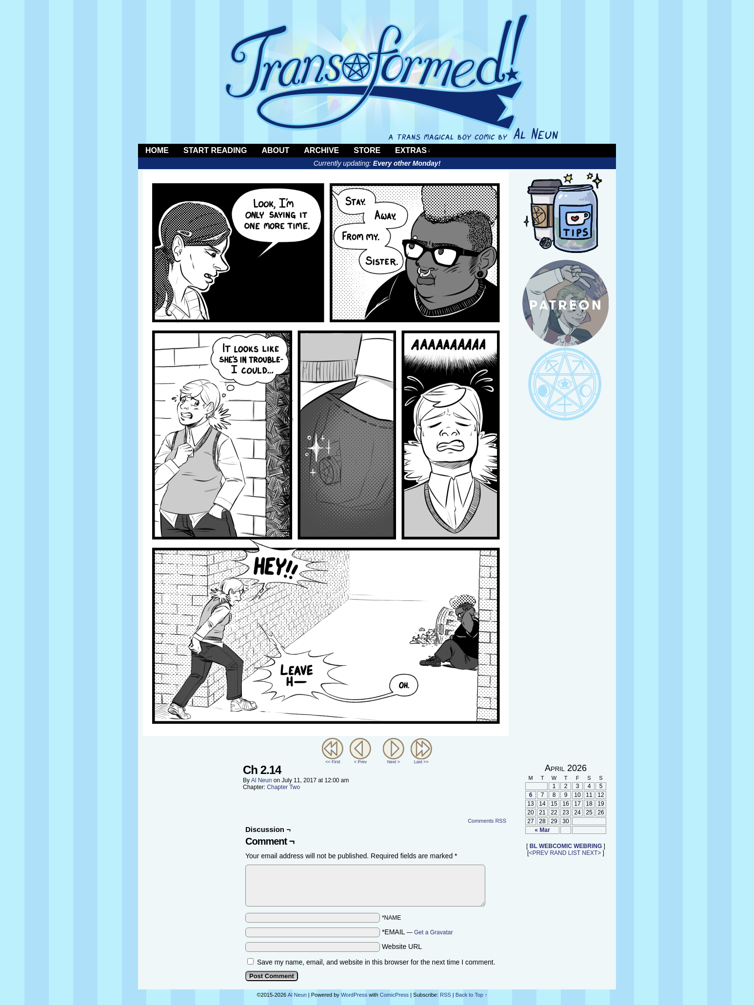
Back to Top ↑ (472, 995)
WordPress (354, 995)
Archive (321, 150)
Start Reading (215, 150)
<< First (332, 761)
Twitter (596, 150)
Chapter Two (283, 787)
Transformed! (377, 77)
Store (367, 150)
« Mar (542, 830)
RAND (558, 853)
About (275, 150)
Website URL (402, 946)
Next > (393, 761)
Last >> (421, 761)
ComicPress (394, 995)
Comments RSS (487, 821)
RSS (608, 150)
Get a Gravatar (433, 932)
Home (157, 150)
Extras (412, 150)
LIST (574, 853)
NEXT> (591, 853)
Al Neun (261, 780)
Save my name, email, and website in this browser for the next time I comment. (376, 962)
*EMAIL (417, 932)
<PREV (538, 853)
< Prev (360, 761)
